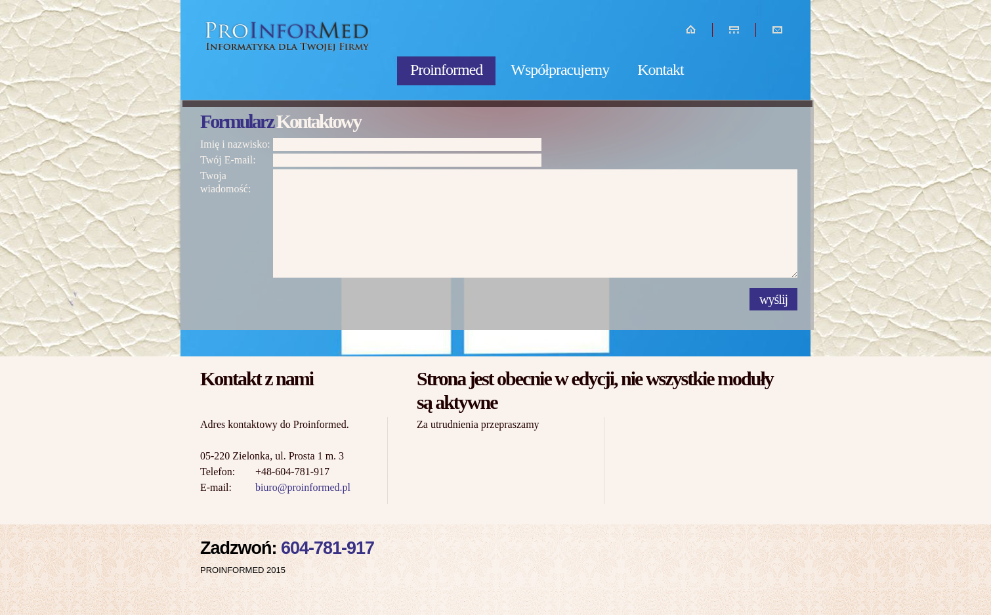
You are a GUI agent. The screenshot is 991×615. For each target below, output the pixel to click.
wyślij (773, 299)
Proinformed (446, 69)
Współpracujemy (560, 69)
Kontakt (660, 69)
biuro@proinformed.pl (302, 487)
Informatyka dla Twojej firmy (289, 51)
